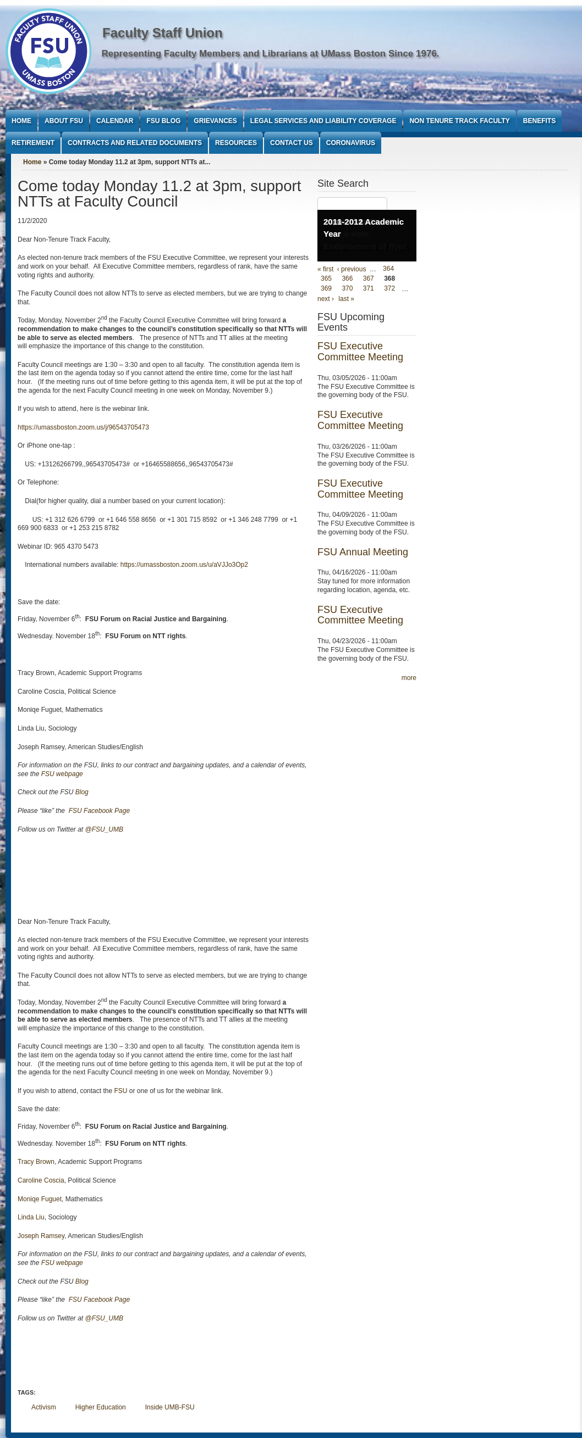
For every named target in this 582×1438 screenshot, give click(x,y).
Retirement (33, 143)
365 (326, 279)
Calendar (114, 121)
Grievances (215, 121)
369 (326, 289)
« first (325, 269)
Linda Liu (31, 1217)
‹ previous (351, 269)
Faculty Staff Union (162, 32)
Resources (236, 143)
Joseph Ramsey (41, 1236)
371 (368, 289)
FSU (121, 1091)
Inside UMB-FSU (170, 1407)
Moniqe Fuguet (40, 1199)
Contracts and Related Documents (135, 143)
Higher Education (100, 1407)
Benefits (539, 121)
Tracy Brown (36, 1162)
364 (388, 269)
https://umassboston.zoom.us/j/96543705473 (83, 427)
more (409, 678)
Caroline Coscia (41, 1180)
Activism (43, 1407)
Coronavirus (350, 143)
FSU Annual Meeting (362, 552)
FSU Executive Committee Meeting (360, 352)
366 (347, 279)
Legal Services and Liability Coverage (323, 121)
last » (346, 299)
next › (325, 299)
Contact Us (291, 143)
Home (21, 121)
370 (347, 289)
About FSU (64, 121)
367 (368, 279)
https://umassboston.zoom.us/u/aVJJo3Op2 (184, 564)
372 (389, 289)
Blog (82, 792)
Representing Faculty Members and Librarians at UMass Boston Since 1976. (271, 53)
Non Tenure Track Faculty (459, 121)
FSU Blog (163, 121)
